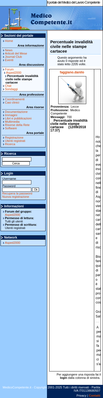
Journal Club (13, 56)
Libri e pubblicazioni (18, 118)
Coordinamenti (15, 99)
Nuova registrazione (15, 196)
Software (11, 128)
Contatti (94, 395)
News (9, 50)
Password (16, 187)
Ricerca (10, 144)
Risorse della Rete (17, 125)
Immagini (11, 115)
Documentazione (16, 111)
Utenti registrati (15, 140)
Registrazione (14, 137)
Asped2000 (13, 72)
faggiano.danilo (72, 72)
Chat (8, 85)
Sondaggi (11, 89)
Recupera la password (17, 193)
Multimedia (12, 121)
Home (9, 40)
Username (16, 180)
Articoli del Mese (16, 53)
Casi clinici (12, 102)
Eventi (9, 60)
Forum (9, 69)
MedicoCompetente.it (36, 18)
